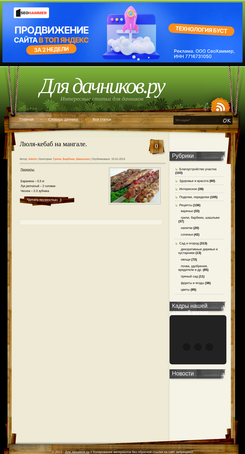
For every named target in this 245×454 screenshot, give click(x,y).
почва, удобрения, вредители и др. (193, 268)
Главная (27, 119)
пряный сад (189, 276)
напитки (187, 228)
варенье (187, 211)
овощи (185, 259)
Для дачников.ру (102, 86)
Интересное (188, 189)
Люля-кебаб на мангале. (53, 144)
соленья (187, 234)
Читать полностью (42, 200)
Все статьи (102, 119)
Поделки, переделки (194, 197)
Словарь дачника (63, 119)
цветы (185, 289)
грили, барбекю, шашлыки (71, 158)
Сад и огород (189, 243)
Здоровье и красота (193, 181)
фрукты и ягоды (192, 283)
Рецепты (185, 205)
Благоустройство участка (198, 169)
